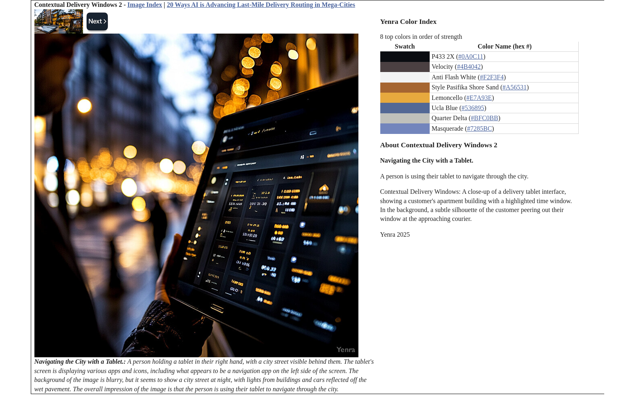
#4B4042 (469, 66)
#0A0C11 (471, 56)
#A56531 (515, 87)
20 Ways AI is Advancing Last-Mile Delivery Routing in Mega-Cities (261, 4)
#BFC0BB (485, 118)
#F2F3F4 (492, 77)
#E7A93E (479, 97)
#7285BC (479, 128)
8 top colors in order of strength (421, 36)
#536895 (473, 107)
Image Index (145, 4)
